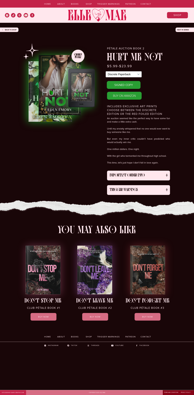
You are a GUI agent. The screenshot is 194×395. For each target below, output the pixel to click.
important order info (127, 175)
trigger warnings (124, 190)
